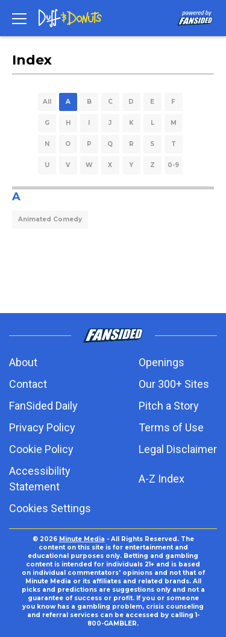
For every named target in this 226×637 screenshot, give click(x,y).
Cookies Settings (50, 508)
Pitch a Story (169, 405)
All (47, 102)
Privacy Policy (42, 427)
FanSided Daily (43, 405)
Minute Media (82, 539)
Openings (161, 362)
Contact (28, 384)
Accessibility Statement (40, 478)
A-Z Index (161, 478)
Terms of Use (171, 427)
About (23, 362)
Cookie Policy (41, 449)
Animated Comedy (50, 219)
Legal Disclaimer (178, 449)
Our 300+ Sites (174, 384)
